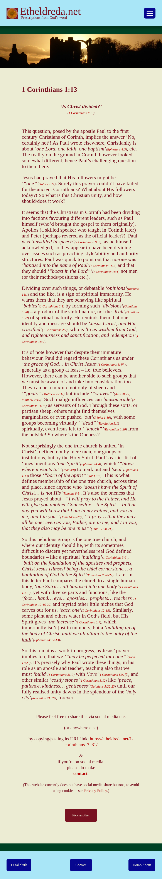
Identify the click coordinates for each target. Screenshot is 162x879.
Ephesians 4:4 (90, 464)
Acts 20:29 (122, 394)
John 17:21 (47, 184)
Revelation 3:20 (115, 429)
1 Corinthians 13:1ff (113, 674)
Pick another (81, 815)
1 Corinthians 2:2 (54, 330)
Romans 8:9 (71, 493)
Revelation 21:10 (43, 698)
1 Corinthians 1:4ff (111, 364)
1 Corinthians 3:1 (51, 306)
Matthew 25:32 (53, 394)
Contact (81, 865)
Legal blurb (19, 865)
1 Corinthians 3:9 (115, 557)
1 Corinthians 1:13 (81, 113)
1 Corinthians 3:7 (88, 622)
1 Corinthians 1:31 (105, 271)
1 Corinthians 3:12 (93, 680)
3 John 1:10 (102, 417)
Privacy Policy (95, 791)
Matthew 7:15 (31, 400)
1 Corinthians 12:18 (95, 610)
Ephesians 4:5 (116, 149)
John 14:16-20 (71, 517)
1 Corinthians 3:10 (61, 674)
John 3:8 (69, 470)
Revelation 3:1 (108, 423)
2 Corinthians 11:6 (88, 242)
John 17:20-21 (101, 529)
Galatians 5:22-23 (103, 686)
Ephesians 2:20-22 (100, 575)
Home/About (142, 865)
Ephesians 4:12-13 (46, 640)
